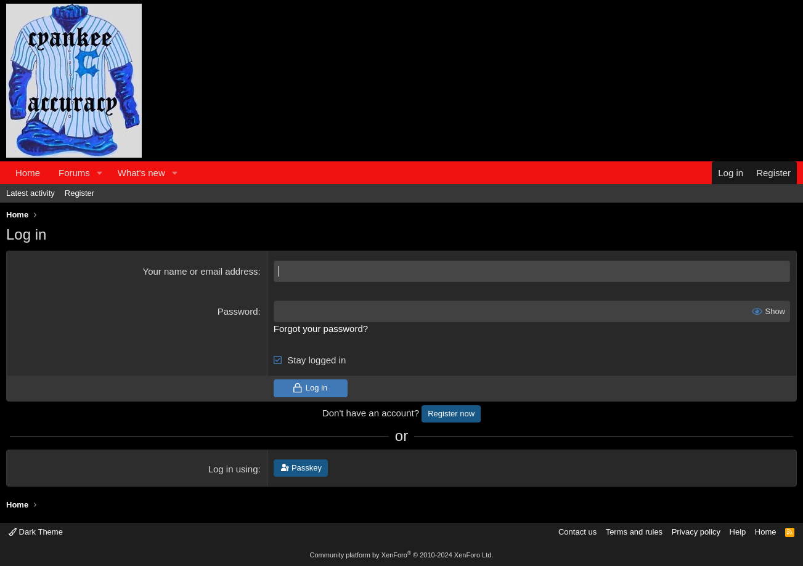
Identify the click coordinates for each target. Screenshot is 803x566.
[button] (99, 172)
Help (738, 531)
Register (79, 193)
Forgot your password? (321, 328)
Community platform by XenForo (402, 555)
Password (238, 311)
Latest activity (30, 193)
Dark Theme (36, 531)
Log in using (233, 469)
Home (27, 173)
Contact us (577, 531)
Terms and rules (634, 531)
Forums (74, 173)
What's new (141, 173)
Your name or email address (200, 271)
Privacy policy (696, 531)
